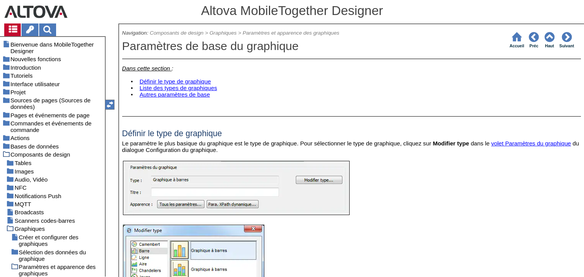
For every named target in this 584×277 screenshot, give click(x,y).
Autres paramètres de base (174, 94)
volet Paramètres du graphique (531, 143)
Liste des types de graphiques (178, 88)
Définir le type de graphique (175, 81)
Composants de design (177, 33)
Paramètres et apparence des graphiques (291, 33)
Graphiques (223, 33)
